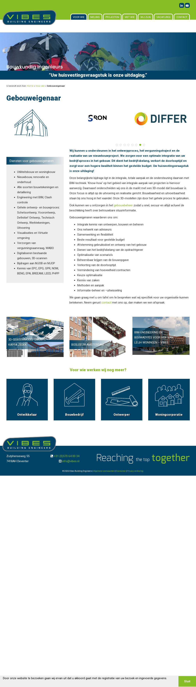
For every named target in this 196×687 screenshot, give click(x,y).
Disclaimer (121, 471)
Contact (181, 17)
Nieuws (95, 17)
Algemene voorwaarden (103, 471)
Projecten (112, 17)
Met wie (130, 17)
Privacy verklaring (135, 471)
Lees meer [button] (10, 684)
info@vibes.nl (70, 461)
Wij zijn (145, 17)
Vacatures (163, 17)
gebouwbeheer (123, 205)
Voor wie (78, 17)
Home (30, 86)
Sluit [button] (187, 681)
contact (106, 302)
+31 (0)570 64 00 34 (66, 456)
